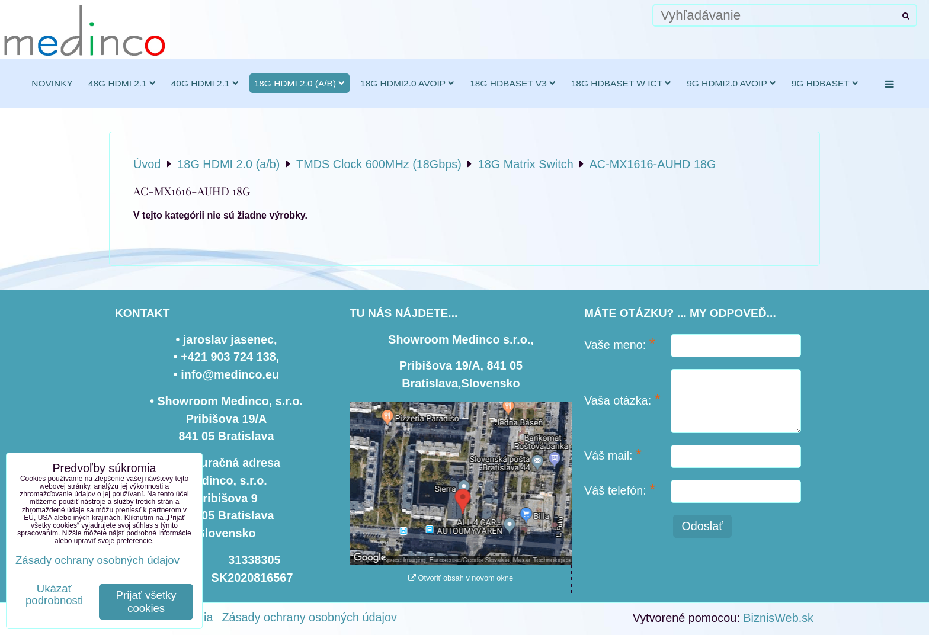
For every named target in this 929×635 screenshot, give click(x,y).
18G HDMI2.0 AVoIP (407, 83)
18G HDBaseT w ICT (621, 83)
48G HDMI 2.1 (122, 83)
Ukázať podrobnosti (54, 595)
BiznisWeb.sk (778, 617)
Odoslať (702, 526)
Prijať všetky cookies (146, 601)
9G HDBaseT (825, 83)
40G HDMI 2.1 (205, 83)
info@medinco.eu (230, 374)
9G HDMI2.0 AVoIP (731, 83)
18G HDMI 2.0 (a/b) (299, 83)
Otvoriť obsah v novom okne (460, 577)
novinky (52, 83)
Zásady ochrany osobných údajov (309, 617)
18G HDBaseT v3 (513, 83)
